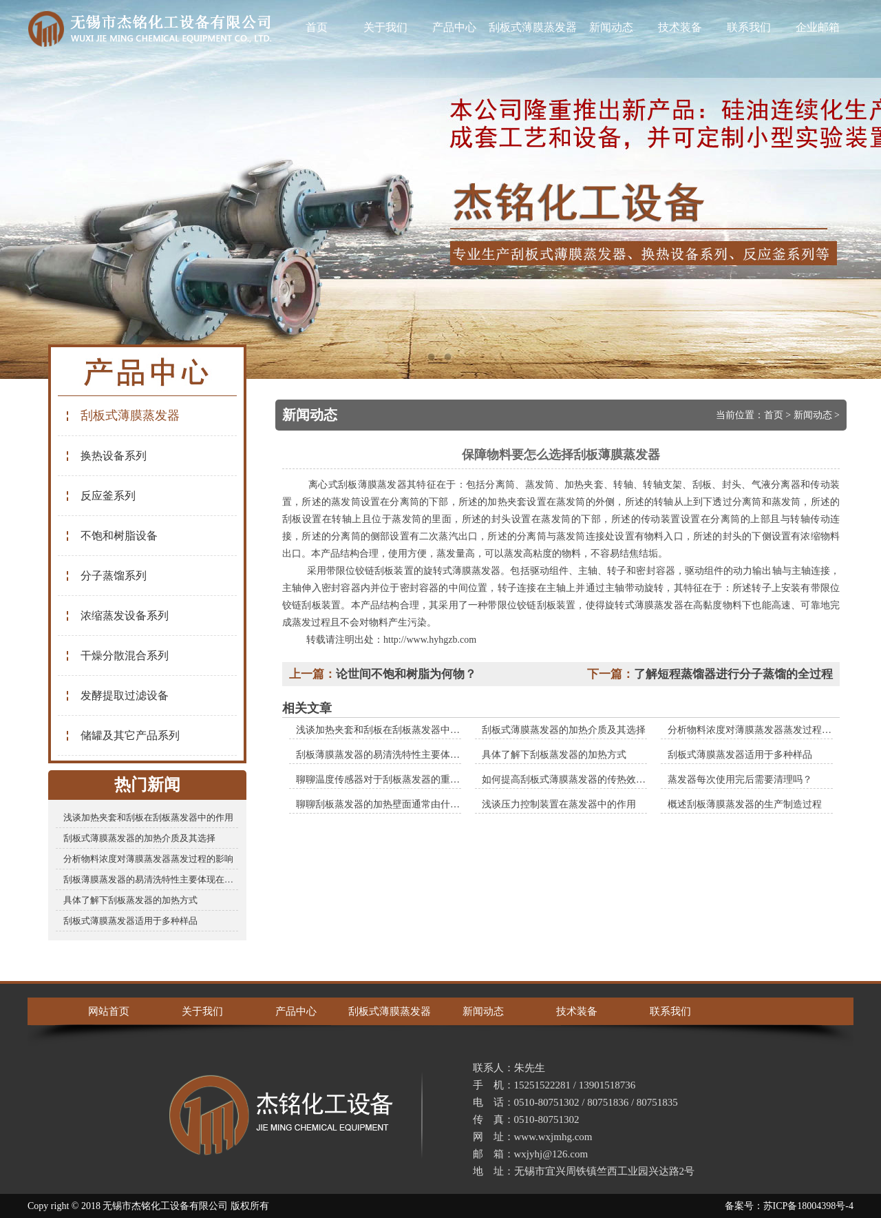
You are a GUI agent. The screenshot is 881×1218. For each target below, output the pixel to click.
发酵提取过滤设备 (117, 695)
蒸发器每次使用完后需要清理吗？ (740, 779)
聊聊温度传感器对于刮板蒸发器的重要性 (382, 779)
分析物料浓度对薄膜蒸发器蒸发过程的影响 (148, 859)
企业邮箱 (818, 27)
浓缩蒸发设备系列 (117, 615)
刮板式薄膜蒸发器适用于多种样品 (130, 921)
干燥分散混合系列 (117, 655)
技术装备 (680, 27)
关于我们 (385, 27)
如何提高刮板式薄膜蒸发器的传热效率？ (568, 779)
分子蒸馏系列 (106, 575)
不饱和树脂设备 (111, 535)
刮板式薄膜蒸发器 (533, 27)
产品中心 (454, 27)
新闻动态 (611, 27)
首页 (317, 27)
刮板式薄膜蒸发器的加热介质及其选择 (139, 838)
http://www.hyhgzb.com (429, 639)
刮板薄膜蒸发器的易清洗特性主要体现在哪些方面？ (150, 879)
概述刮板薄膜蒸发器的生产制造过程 (745, 804)
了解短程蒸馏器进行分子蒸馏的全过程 (733, 674)
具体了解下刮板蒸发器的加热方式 (130, 900)
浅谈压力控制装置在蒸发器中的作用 (559, 804)
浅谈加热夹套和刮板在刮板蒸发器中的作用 (148, 817)
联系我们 (749, 27)
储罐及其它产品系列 (122, 735)
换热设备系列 (106, 455)
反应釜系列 (100, 495)
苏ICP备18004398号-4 (808, 1206)
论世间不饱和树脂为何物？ (406, 674)
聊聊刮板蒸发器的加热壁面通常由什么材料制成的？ (407, 804)
